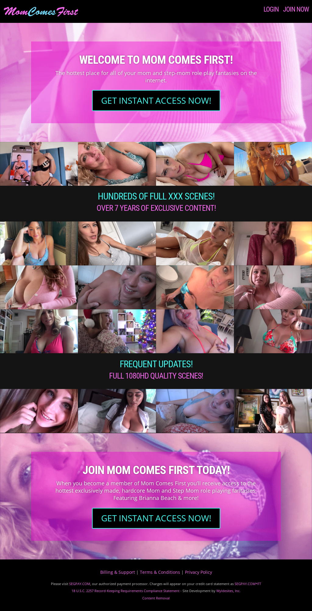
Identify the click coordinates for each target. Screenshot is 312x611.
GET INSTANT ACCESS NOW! (156, 100)
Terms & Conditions (160, 572)
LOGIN (271, 9)
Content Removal (156, 598)
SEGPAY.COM (79, 583)
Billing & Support (117, 572)
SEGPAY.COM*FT (248, 583)
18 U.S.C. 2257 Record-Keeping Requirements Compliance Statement (125, 590)
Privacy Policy (198, 572)
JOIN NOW (296, 9)
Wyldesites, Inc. (228, 590)
